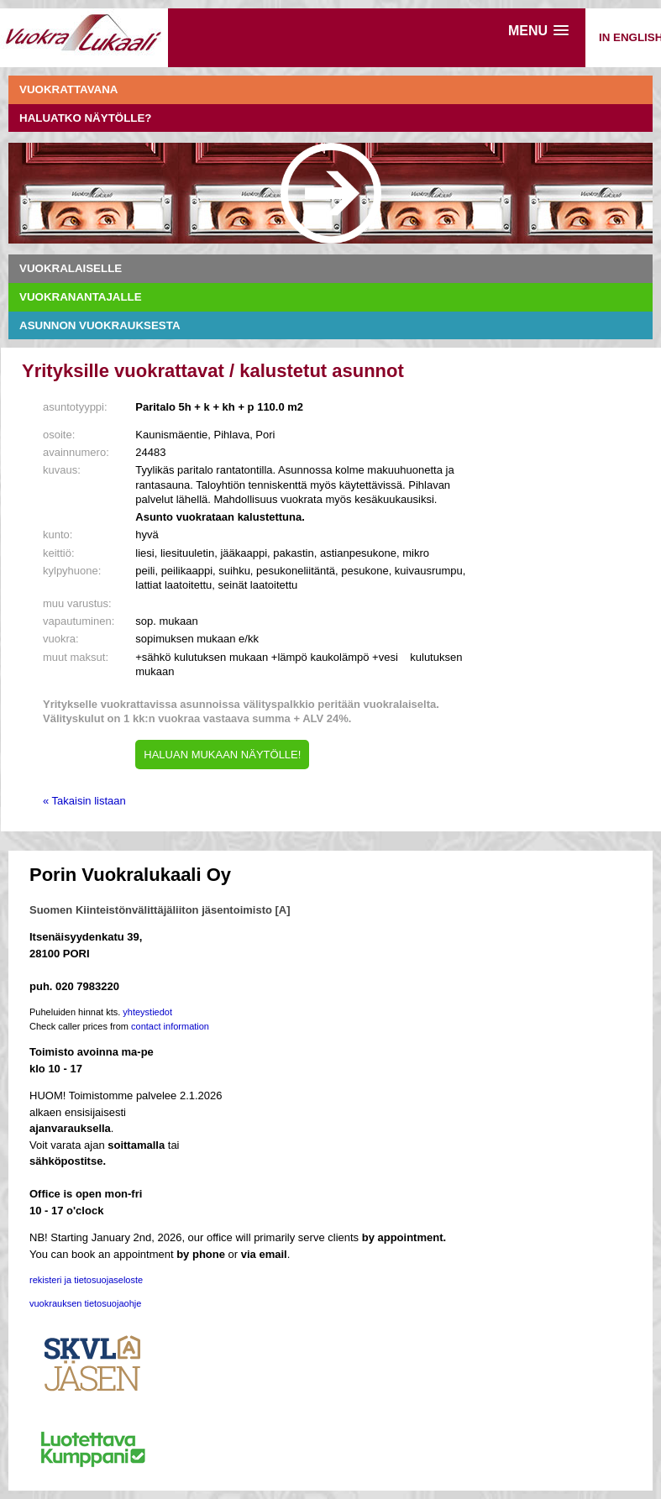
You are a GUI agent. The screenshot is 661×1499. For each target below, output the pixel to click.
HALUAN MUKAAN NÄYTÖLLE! (222, 754)
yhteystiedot (147, 1012)
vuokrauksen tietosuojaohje (85, 1303)
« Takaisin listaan (84, 800)
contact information (170, 1026)
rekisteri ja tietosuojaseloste (86, 1280)
